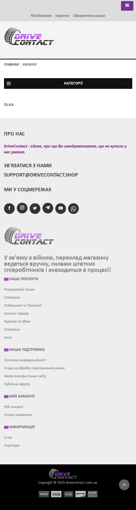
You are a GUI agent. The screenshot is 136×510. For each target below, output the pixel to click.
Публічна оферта (17, 383)
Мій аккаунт (13, 406)
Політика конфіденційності (25, 359)
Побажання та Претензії (22, 304)
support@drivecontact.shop (41, 175)
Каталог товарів (16, 312)
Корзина (62, 16)
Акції (8, 336)
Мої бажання (41, 16)
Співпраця (12, 296)
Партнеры (12, 445)
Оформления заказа (89, 16)
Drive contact (66, 472)
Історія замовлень (18, 414)
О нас (8, 437)
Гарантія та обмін (17, 320)
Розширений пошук (19, 288)
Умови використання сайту (25, 375)
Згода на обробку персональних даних (34, 367)
